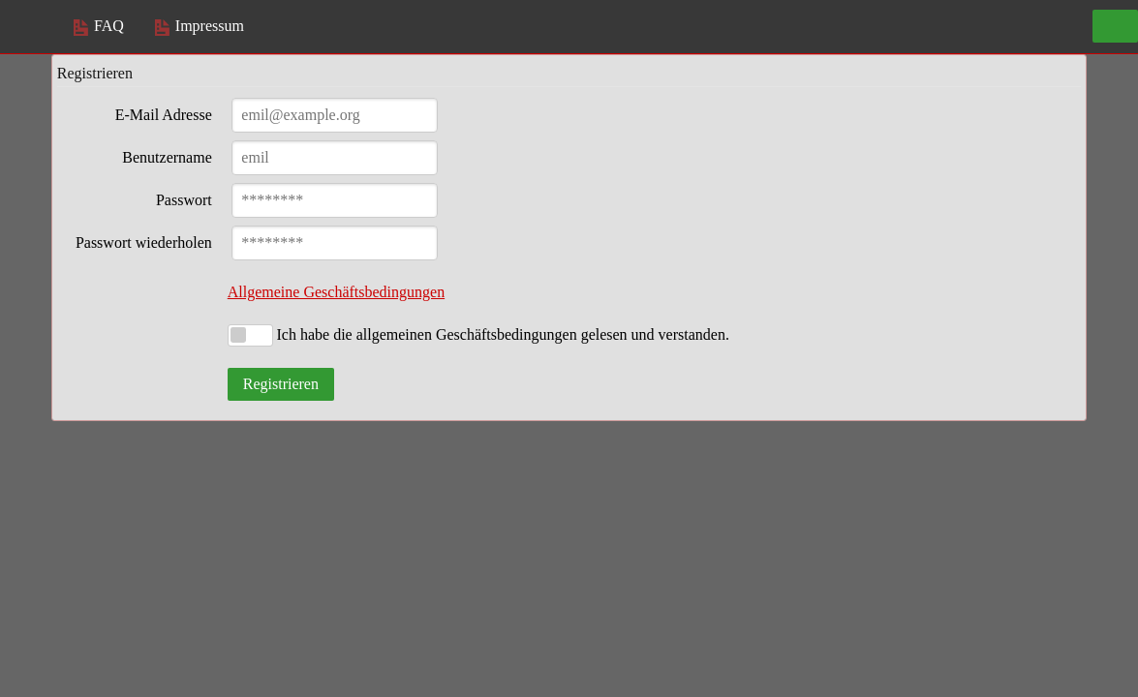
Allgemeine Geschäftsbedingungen (336, 292)
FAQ (99, 25)
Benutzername (166, 157)
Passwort (184, 200)
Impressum (199, 25)
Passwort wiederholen (144, 242)
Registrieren (281, 384)
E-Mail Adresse (163, 114)
